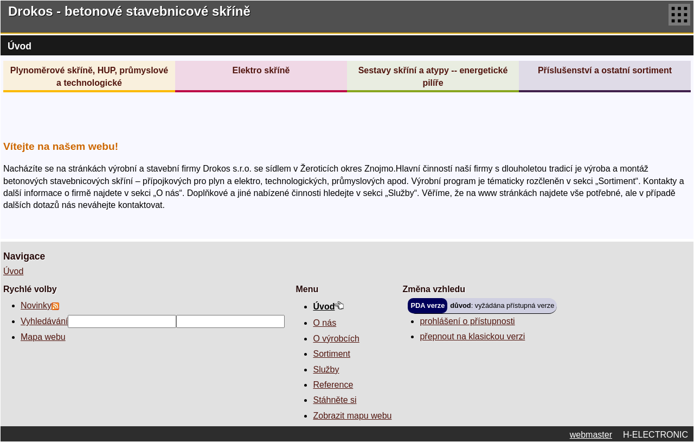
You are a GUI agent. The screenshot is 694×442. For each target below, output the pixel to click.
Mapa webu (43, 337)
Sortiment (331, 353)
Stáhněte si (334, 400)
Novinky (36, 305)
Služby (326, 369)
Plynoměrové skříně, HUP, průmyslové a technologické (89, 76)
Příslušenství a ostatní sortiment (605, 70)
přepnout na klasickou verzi (472, 336)
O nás (324, 322)
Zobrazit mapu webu (352, 415)
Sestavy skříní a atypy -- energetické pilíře (433, 76)
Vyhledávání (44, 321)
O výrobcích (336, 338)
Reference (333, 384)
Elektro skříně (261, 70)
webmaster (591, 434)
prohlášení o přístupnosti (467, 321)
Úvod (13, 271)
